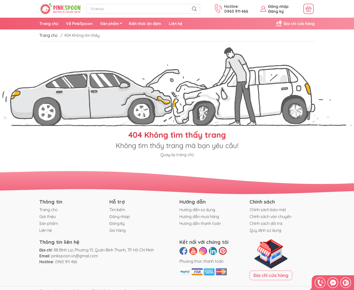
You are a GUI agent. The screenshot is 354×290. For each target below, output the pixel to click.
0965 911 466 (66, 261)
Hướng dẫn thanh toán (200, 223)
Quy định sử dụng (265, 230)
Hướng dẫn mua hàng (199, 216)
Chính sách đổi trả (266, 223)
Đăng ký (276, 11)
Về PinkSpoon (79, 23)
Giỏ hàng (117, 230)
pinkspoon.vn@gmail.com (74, 255)
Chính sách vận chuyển (270, 216)
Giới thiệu (47, 216)
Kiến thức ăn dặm (145, 23)
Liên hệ (175, 23)
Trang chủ (48, 23)
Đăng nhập (278, 6)
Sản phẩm (112, 24)
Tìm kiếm (117, 209)
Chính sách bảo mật (268, 209)
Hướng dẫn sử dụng (197, 209)
